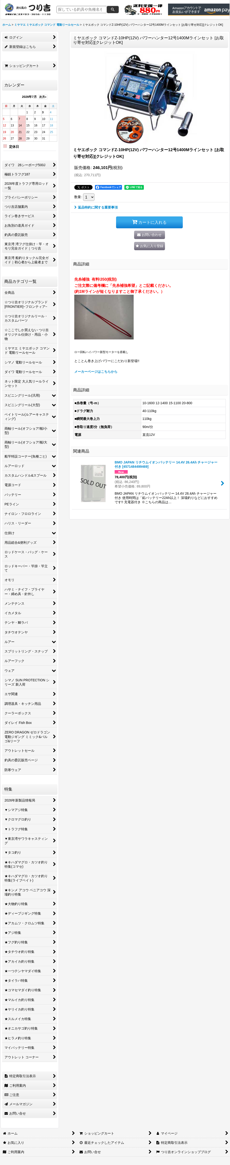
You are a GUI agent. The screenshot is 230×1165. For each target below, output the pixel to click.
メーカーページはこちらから (95, 371)
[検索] (113, 9)
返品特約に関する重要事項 (96, 207)
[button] (149, 246)
